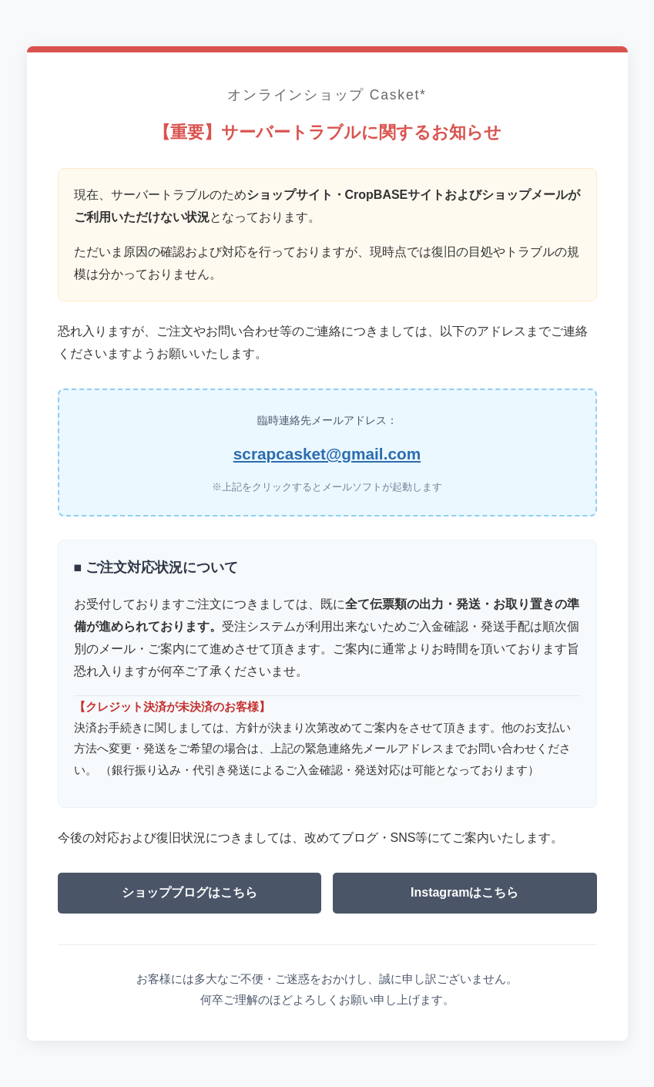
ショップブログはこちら (189, 892)
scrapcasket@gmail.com (327, 454)
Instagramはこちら (464, 892)
